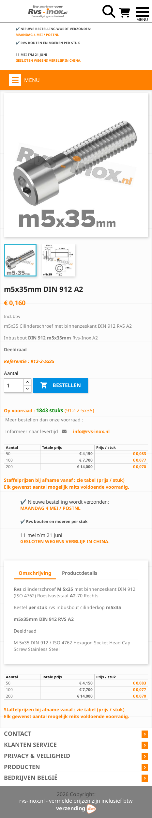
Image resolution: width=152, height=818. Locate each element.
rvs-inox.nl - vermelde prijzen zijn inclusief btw (76, 800)
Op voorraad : (19, 410)
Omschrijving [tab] (35, 573)
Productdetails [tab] (80, 573)
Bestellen (60, 385)
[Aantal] (14, 385)
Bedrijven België (30, 777)
